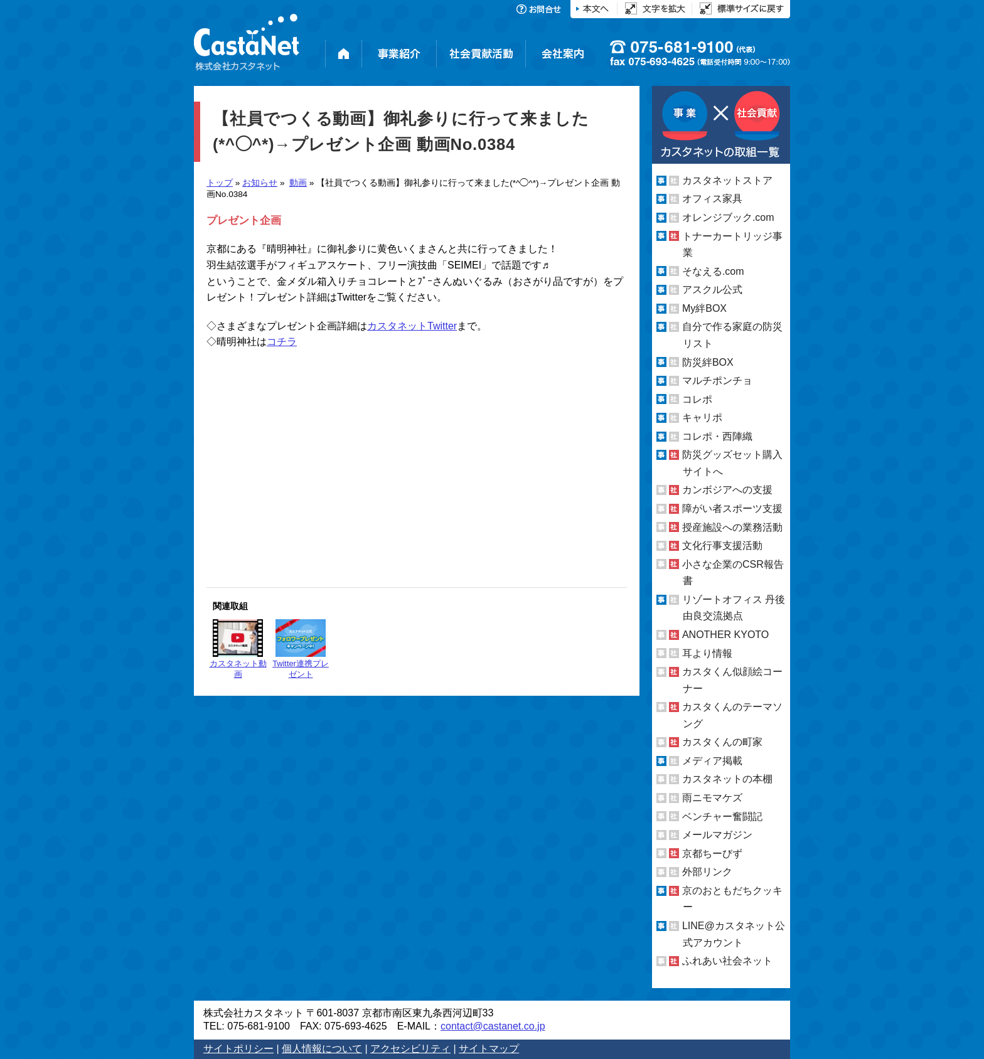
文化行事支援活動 (722, 545)
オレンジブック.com (728, 217)
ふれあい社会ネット (727, 960)
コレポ (697, 399)
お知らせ (259, 183)
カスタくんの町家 (722, 742)
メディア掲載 (712, 760)
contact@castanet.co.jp (493, 1026)
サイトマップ (489, 1048)
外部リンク (707, 871)
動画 (298, 183)
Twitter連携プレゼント (300, 649)
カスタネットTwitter (412, 326)
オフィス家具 (712, 198)
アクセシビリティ (410, 1048)
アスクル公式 (712, 289)
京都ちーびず (712, 853)
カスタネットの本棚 (727, 779)
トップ (219, 183)
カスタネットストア (727, 180)
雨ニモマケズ (712, 797)
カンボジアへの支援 (727, 489)
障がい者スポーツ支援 (732, 508)
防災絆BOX (708, 361)
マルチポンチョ (717, 380)
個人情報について (322, 1048)
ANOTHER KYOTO (725, 634)
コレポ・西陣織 (717, 436)
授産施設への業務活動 (732, 527)
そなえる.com (713, 271)
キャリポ (702, 417)
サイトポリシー (238, 1048)
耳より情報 (707, 652)
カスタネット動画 (238, 649)
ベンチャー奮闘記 (722, 816)
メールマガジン (717, 834)
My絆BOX (704, 308)
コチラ (282, 341)
